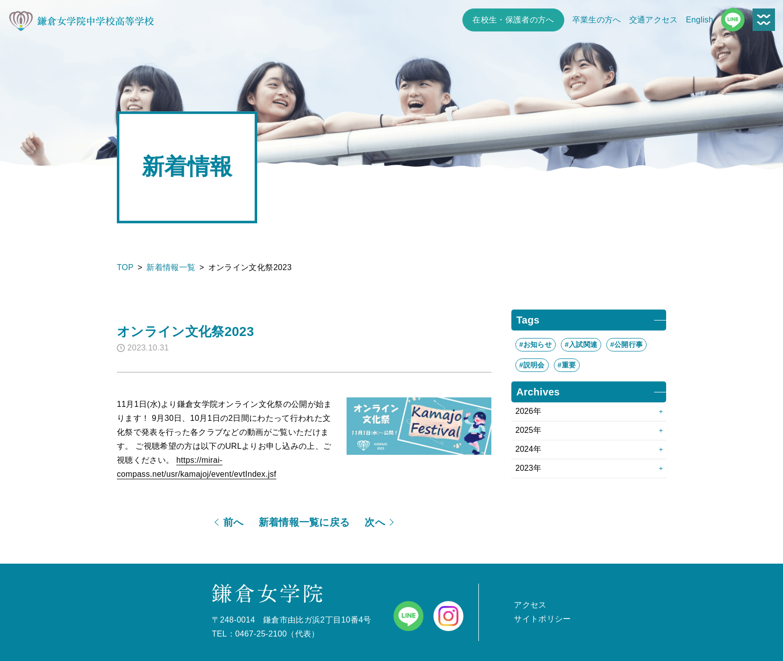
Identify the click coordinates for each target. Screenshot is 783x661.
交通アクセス (653, 19)
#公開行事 (626, 344)
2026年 (528, 411)
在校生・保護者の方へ (513, 19)
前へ (233, 522)
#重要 (567, 365)
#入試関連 (581, 344)
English (700, 19)
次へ (375, 522)
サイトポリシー (542, 619)
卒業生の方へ (596, 19)
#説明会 (532, 365)
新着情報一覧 (170, 267)
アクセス (530, 605)
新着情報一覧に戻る (304, 522)
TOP (125, 267)
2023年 (528, 468)
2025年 (528, 430)
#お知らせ (535, 344)
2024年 (528, 449)
